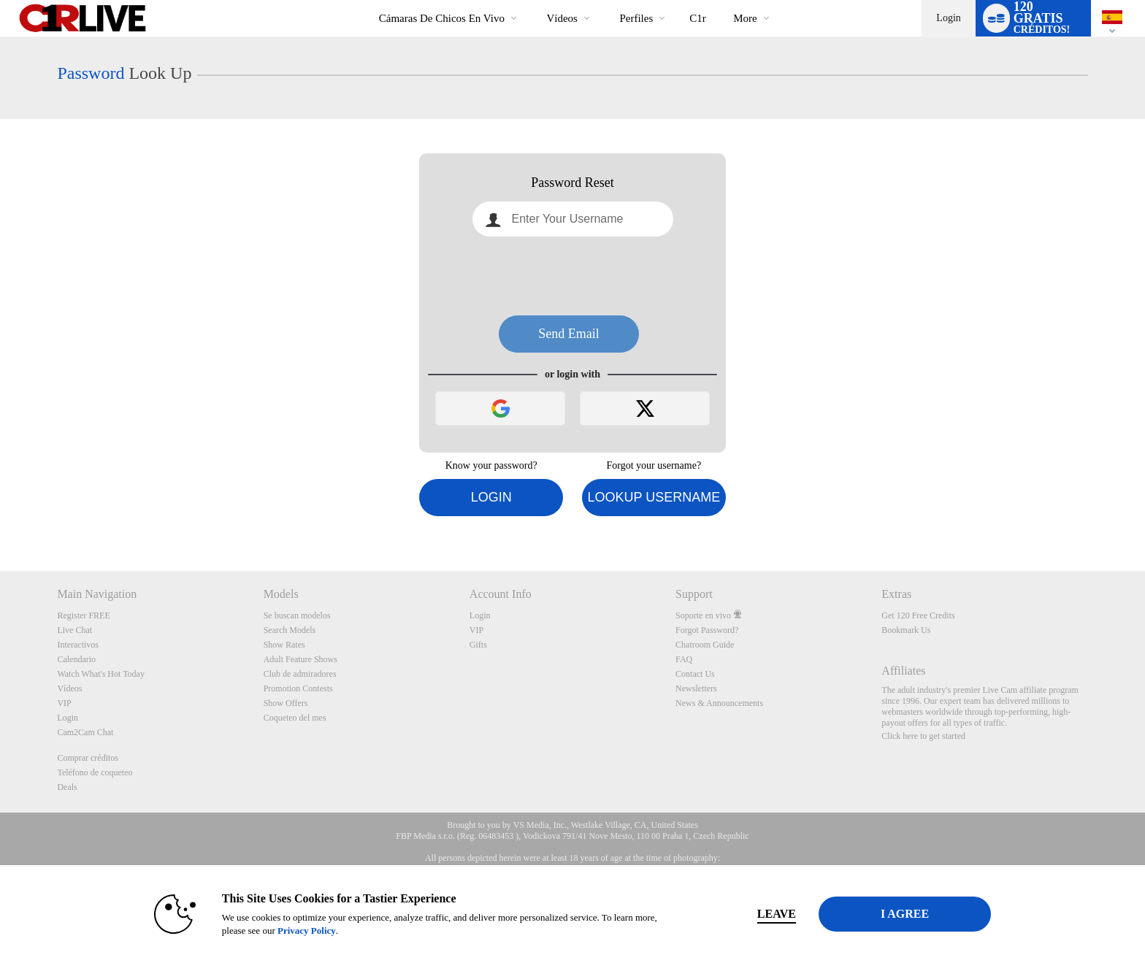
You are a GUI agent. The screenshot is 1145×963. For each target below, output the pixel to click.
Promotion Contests (298, 688)
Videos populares (534, 0)
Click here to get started (923, 736)
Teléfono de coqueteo (94, 772)
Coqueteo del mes (295, 718)
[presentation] (572, 276)
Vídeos (562, 18)
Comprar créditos (87, 758)
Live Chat (74, 630)
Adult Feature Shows (300, 659)
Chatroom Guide (704, 645)
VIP (64, 703)
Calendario (76, 659)
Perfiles (636, 18)
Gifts (478, 645)
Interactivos (78, 645)
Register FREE (83, 615)
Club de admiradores (300, 674)
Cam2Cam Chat (85, 732)
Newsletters (696, 688)
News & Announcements (719, 703)
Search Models (290, 630)
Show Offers (286, 703)
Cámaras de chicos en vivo (442, 18)
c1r (697, 18)
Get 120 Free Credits (917, 615)
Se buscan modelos (297, 615)
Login (948, 17)
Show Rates (284, 645)
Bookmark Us (905, 630)
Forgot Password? (706, 630)
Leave (776, 914)
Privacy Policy (306, 930)
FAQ (683, 659)
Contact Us (695, 674)
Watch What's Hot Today (101, 674)
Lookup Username (653, 497)
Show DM (0, 516)
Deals (67, 787)
